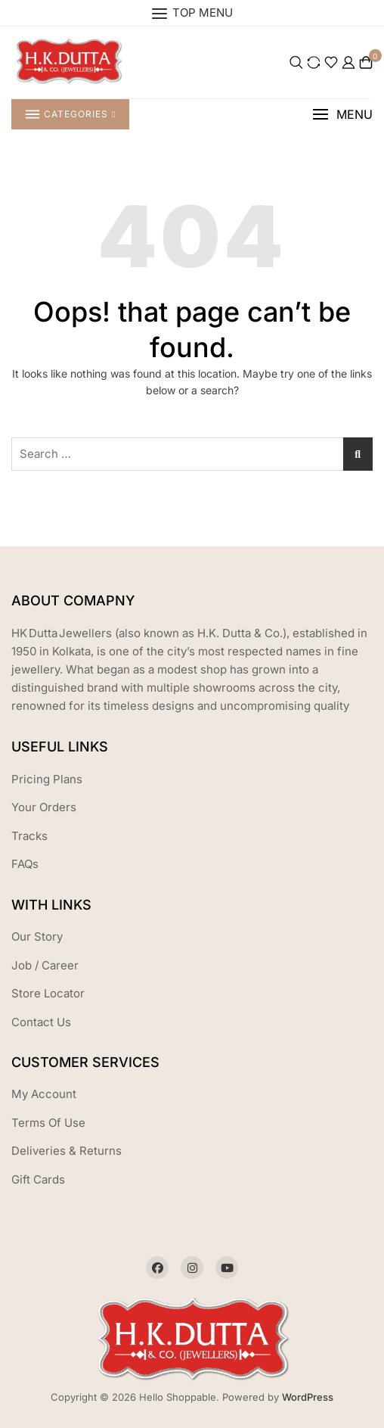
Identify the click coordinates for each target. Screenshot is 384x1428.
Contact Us (41, 1022)
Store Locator (48, 993)
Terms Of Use (48, 1122)
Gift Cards (38, 1179)
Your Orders (43, 807)
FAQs (25, 864)
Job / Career (45, 965)
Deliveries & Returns (66, 1150)
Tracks (29, 836)
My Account (43, 1094)
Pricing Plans (46, 779)
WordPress (307, 1397)
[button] (342, 114)
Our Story (37, 936)
